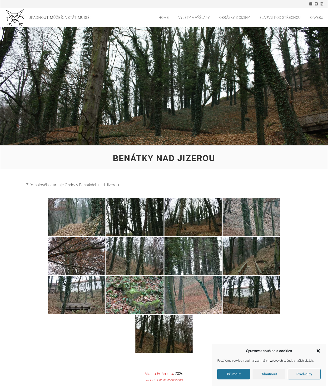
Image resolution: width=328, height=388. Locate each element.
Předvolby (304, 374)
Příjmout (234, 374)
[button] (318, 351)
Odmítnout (269, 374)
